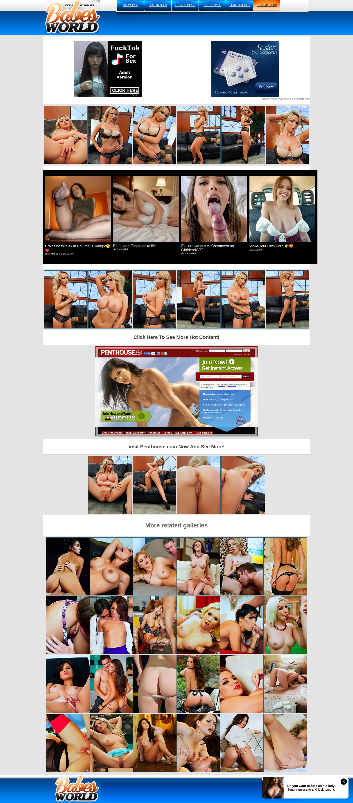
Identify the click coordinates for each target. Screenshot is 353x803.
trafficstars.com (301, 98)
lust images (158, 5)
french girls (185, 5)
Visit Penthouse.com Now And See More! (176, 446)
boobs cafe (212, 5)
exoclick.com (278, 98)
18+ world (130, 5)
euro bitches (239, 5)
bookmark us (267, 5)
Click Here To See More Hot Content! (176, 337)
